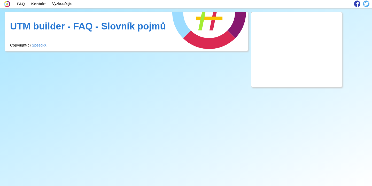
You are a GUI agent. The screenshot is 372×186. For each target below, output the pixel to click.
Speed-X (39, 45)
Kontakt (38, 4)
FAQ (21, 4)
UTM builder (37, 26)
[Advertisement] (296, 49)
